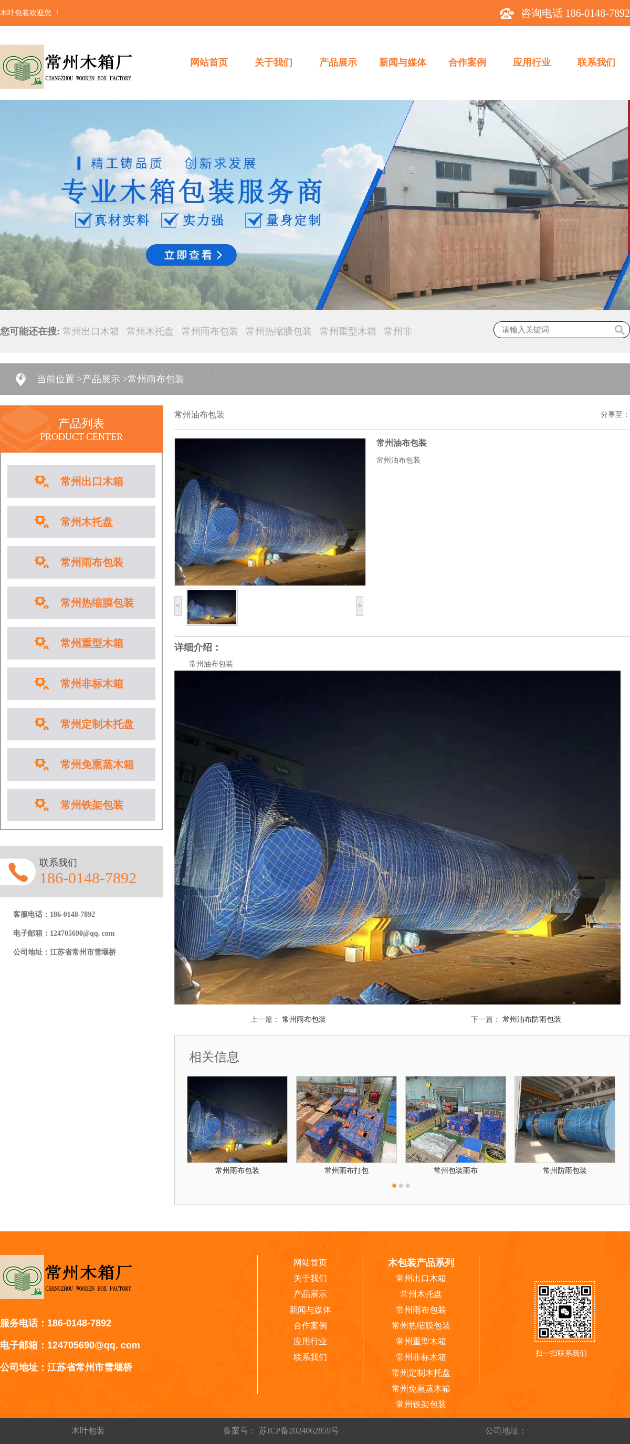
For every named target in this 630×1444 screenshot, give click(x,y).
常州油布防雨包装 (531, 1019)
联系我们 (596, 62)
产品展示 (338, 62)
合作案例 (467, 62)
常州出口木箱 (90, 331)
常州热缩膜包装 (279, 331)
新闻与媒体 (402, 62)
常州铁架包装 (212, 374)
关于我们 (273, 62)
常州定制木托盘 (97, 724)
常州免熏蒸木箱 (97, 764)
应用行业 (532, 62)
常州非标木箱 (91, 683)
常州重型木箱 (348, 331)
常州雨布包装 (210, 331)
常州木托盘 (150, 331)
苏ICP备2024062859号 (298, 1430)
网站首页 (209, 62)
